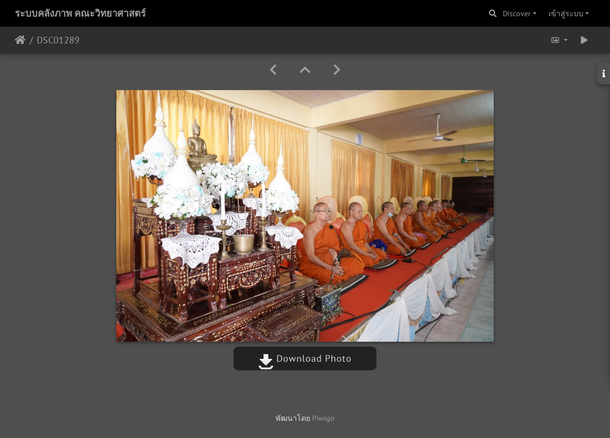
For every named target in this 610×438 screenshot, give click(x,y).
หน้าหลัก (20, 40)
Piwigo (323, 418)
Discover (516, 13)
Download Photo (305, 358)
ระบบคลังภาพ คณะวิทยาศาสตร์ (80, 13)
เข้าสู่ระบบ (566, 13)
